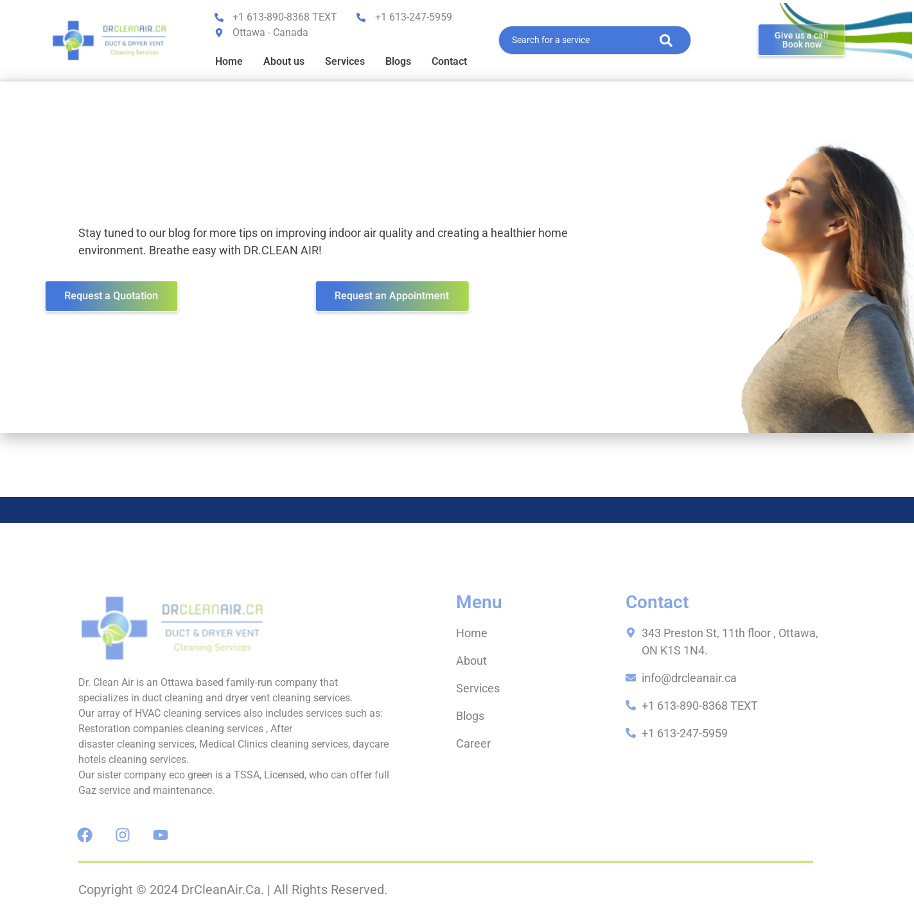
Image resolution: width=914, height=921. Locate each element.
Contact (449, 61)
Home (229, 61)
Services (345, 61)
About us (283, 61)
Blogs (398, 61)
